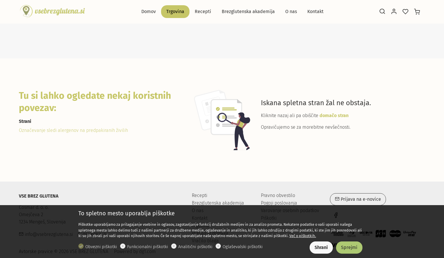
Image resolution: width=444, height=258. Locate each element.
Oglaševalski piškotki (243, 246)
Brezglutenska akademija (218, 203)
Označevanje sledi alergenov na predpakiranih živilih (73, 130)
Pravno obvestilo (278, 195)
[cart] (417, 12)
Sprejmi (349, 247)
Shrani (321, 247)
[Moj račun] (394, 12)
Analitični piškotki (195, 246)
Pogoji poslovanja (279, 203)
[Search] (382, 12)
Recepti (199, 195)
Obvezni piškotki (101, 246)
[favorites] (405, 12)
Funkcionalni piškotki (147, 246)
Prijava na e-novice (358, 199)
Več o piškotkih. (302, 236)
